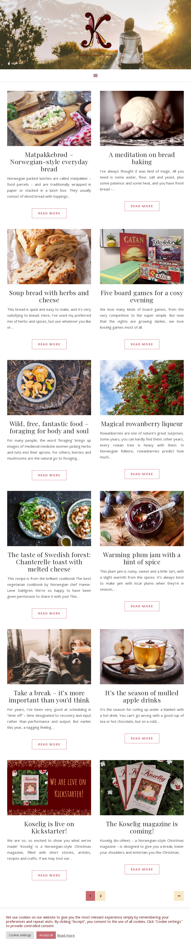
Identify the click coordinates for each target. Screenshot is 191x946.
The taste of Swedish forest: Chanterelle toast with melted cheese (49, 561)
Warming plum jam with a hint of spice (142, 558)
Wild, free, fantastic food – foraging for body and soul (49, 427)
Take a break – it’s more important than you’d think (49, 696)
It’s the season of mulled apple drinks (142, 696)
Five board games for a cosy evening (142, 296)
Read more (66, 935)
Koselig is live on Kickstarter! (49, 827)
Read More (49, 213)
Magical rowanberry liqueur (142, 423)
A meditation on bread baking (142, 158)
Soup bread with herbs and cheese (49, 296)
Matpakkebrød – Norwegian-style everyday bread (49, 161)
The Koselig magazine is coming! (142, 827)
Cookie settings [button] (20, 935)
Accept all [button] (46, 935)
